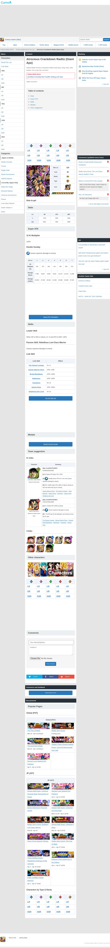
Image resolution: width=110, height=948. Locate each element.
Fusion (3, 166)
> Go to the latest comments (98, 204)
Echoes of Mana (84, 281)
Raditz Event (73, 45)
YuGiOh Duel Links (85, 286)
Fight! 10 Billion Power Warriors (38, 878)
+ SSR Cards (88, 45)
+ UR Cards (102, 45)
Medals (33, 105)
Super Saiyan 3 (6, 207)
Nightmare (36, 378)
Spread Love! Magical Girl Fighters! (38, 761)
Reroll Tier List (6, 62)
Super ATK (34, 99)
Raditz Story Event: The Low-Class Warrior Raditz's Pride (90, 173)
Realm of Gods (6, 162)
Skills (32, 102)
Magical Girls (59, 45)
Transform (36, 383)
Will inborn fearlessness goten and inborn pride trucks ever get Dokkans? (93, 254)
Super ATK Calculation (50, 317)
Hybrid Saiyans (6, 178)
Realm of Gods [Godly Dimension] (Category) (90, 163)
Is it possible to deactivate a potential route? (91, 246)
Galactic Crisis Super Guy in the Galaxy (63, 860)
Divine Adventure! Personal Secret (38, 808)
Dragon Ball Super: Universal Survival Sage (63, 808)
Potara (3, 199)
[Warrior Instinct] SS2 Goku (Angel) (90, 181)
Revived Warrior (7, 191)
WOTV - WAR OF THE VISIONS (90, 296)
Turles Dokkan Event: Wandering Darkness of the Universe (38, 859)
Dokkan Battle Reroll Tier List (25, 49)
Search (106, 39)
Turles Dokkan (29, 45)
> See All (105, 84)
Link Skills (4, 66)
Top (4, 45)
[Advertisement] (55, 20)
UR (28, 155)
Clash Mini (82, 291)
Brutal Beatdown (36, 374)
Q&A (15, 45)
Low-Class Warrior (8, 203)
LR (28, 150)
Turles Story (44, 45)
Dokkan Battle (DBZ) (13, 39)
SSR (29, 160)
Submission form (50, 694)
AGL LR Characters (85, 195)
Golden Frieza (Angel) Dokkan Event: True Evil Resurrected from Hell (63, 746)
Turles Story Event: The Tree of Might (63, 841)
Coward (71, 520)
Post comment (50, 665)
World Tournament (7, 174)
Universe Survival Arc (9, 195)
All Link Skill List (50, 398)
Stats (32, 96)
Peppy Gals (5, 170)
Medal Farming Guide (51, 444)
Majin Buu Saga (7, 187)
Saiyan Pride (52, 493)
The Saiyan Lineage (36, 365)
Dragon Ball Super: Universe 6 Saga (63, 825)
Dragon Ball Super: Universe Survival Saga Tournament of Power (38, 792)
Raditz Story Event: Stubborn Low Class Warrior (38, 825)
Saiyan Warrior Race (36, 370)
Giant (3, 212)
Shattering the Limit (36, 391)
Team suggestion (36, 108)
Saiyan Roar (36, 387)
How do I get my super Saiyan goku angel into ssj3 (93, 262)
